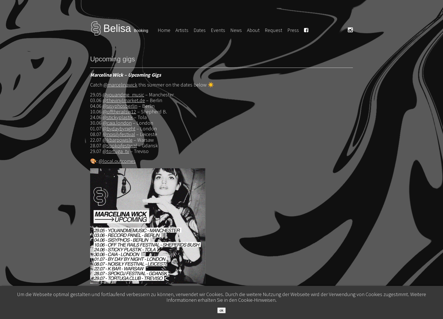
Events (218, 30)
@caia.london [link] (117, 123)
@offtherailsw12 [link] (119, 111)
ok (221, 310)
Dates (200, 30)
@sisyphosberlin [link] (120, 106)
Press (293, 30)
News (236, 30)
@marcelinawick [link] (120, 84)
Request (273, 30)
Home (164, 30)
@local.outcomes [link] (117, 161)
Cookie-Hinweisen (256, 300)
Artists (181, 30)
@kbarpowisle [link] (118, 140)
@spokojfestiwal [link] (120, 145)
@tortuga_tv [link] (116, 151)
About (253, 30)
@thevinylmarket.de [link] (124, 100)
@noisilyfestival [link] (119, 134)
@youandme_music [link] (123, 94)
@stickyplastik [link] (118, 117)
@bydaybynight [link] (119, 128)
